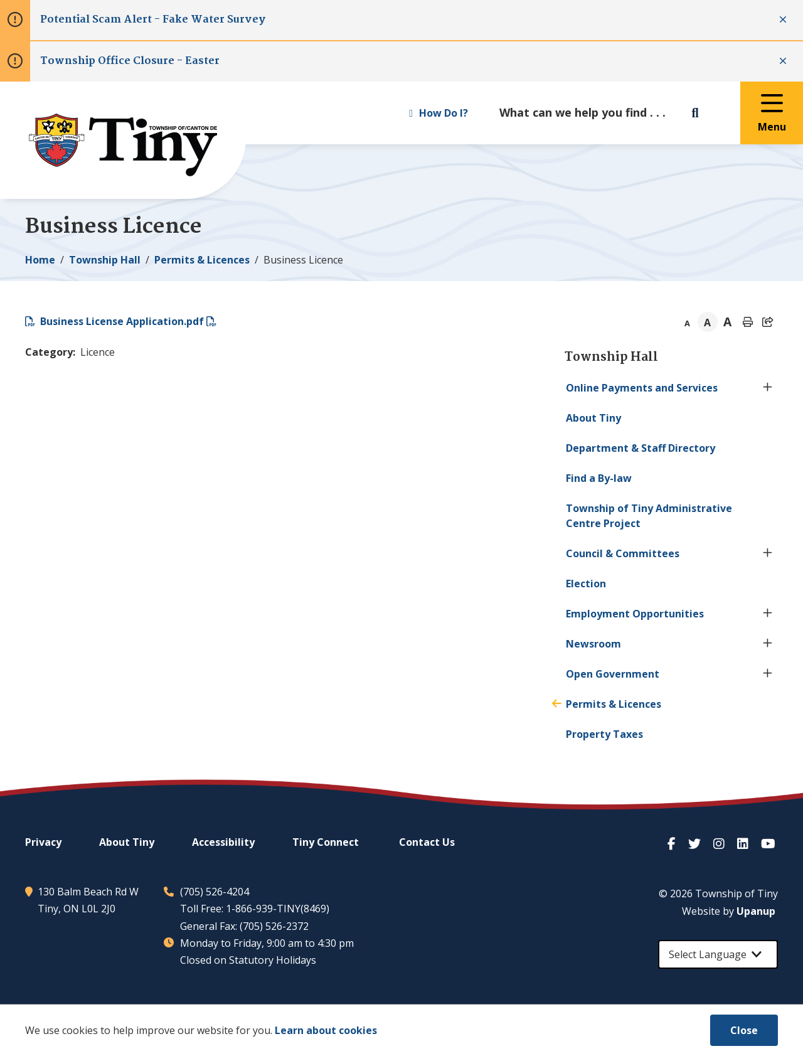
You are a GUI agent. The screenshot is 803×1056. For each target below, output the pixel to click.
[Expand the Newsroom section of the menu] (768, 644)
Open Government (612, 674)
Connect (325, 842)
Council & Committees (622, 553)
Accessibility (223, 842)
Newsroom (593, 644)
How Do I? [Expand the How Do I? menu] (438, 113)
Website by (728, 911)
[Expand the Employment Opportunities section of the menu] (768, 614)
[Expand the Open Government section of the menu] (768, 674)
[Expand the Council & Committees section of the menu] (768, 553)
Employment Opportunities (635, 614)
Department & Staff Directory (640, 448)
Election (586, 583)
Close (744, 1030)
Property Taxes (604, 734)
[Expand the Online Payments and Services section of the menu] (768, 388)
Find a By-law (599, 478)
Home (40, 260)
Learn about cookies (326, 1030)
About (593, 418)
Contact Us (427, 842)
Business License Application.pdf (122, 321)
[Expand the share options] (768, 322)
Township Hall (105, 260)
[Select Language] (718, 954)
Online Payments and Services (642, 388)
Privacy (43, 842)
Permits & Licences (202, 260)
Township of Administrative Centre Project (649, 515)
